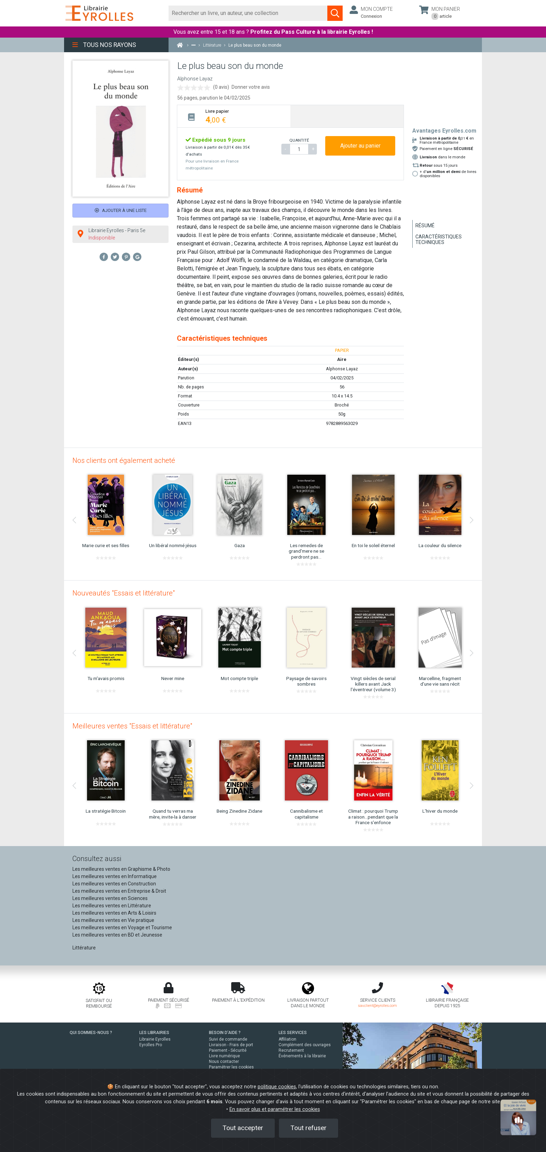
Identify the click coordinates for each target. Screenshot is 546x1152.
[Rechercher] (248, 13)
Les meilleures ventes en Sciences (110, 898)
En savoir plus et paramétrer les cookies (274, 1109)
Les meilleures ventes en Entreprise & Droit (119, 891)
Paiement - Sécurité (228, 1050)
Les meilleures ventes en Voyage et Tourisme (122, 927)
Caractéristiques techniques (438, 239)
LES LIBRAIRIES (154, 1032)
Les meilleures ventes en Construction (114, 883)
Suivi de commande (228, 1039)
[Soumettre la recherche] (335, 13)
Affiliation (287, 1039)
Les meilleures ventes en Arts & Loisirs (114, 913)
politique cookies (277, 1087)
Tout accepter (243, 1128)
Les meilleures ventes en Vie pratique (113, 920)
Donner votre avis (251, 87)
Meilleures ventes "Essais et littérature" (132, 726)
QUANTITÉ (299, 140)
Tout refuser (308, 1128)
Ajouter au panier (360, 145)
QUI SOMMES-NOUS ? (91, 1032)
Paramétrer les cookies (231, 1067)
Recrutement (291, 1050)
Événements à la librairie (302, 1056)
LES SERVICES (293, 1032)
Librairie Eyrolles (155, 1039)
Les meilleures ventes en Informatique (114, 876)
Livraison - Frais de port (231, 1044)
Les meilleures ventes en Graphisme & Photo (121, 869)
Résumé (425, 225)
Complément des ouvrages (305, 1044)
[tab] (233, 116)
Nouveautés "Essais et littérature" (123, 593)
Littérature (84, 947)
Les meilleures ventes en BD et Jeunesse (117, 935)
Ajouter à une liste (121, 210)
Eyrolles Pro (150, 1044)
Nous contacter (224, 1061)
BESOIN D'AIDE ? (225, 1032)
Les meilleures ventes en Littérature (111, 905)
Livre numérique (224, 1056)
